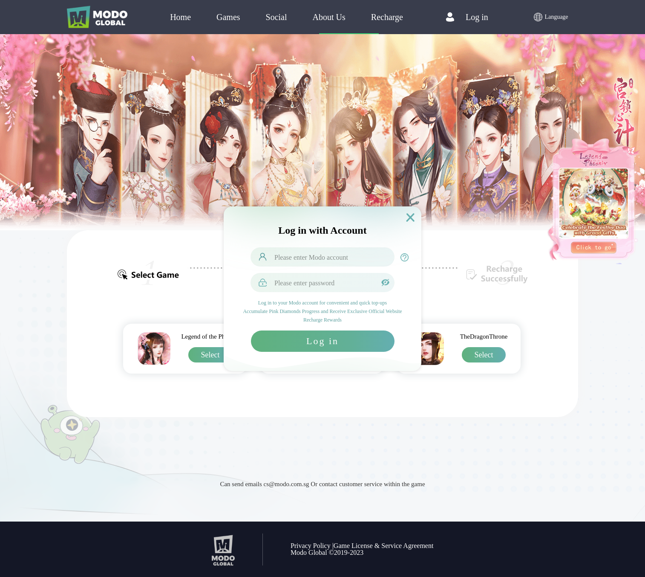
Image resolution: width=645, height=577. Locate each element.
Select (210, 355)
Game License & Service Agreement (384, 545)
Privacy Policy (311, 545)
